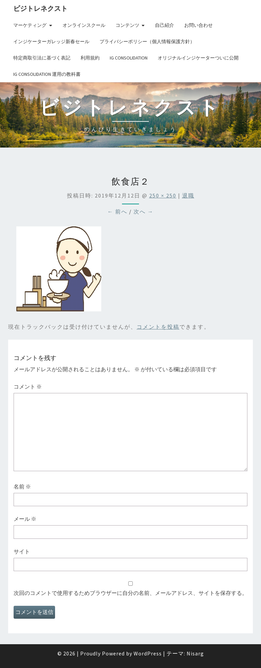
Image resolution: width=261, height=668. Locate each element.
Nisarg (195, 653)
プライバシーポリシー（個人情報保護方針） (147, 41)
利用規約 (90, 58)
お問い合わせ (198, 25)
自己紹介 (164, 25)
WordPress (148, 653)
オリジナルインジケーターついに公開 (198, 58)
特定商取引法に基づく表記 (41, 58)
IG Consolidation (128, 58)
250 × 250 (162, 195)
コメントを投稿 (158, 326)
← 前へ (117, 211)
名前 (22, 486)
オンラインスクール (84, 25)
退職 (188, 195)
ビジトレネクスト (40, 8)
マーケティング (30, 25)
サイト (22, 551)
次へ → (144, 211)
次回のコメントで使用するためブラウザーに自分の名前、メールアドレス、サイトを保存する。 (130, 592)
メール (25, 518)
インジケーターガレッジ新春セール (51, 41)
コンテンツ (127, 25)
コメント (28, 386)
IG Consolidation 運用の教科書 (47, 74)
